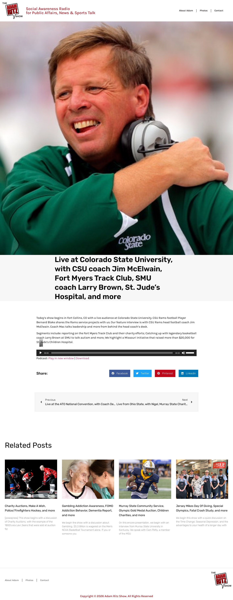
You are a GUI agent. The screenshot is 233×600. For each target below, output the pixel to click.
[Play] (40, 352)
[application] (116, 353)
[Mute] (183, 352)
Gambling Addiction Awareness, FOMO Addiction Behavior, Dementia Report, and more (87, 510)
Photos (204, 10)
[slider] (112, 353)
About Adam (186, 10)
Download (82, 358)
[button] (119, 373)
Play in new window (61, 358)
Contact (218, 10)
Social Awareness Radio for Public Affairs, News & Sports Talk (60, 10)
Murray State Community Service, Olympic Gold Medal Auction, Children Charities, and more (144, 510)
